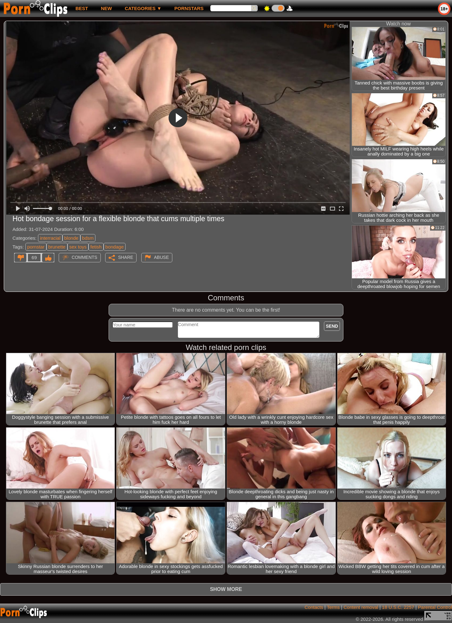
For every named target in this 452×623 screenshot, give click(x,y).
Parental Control (435, 607)
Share (125, 257)
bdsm (88, 238)
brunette (57, 246)
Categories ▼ (143, 8)
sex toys (78, 246)
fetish (96, 246)
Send (332, 326)
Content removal (361, 607)
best (81, 8)
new (106, 8)
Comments (84, 257)
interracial (50, 238)
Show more (226, 589)
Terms (333, 607)
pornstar (36, 246)
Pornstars (189, 8)
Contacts (313, 607)
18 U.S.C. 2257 (398, 607)
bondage (114, 246)
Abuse (161, 257)
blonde (71, 238)
